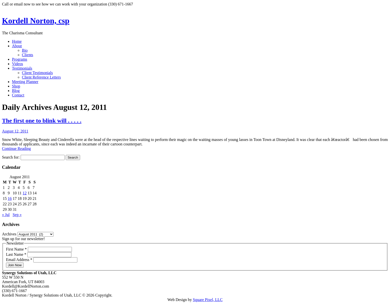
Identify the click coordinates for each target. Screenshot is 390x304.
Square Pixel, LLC (208, 300)
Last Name (16, 254)
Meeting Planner (25, 82)
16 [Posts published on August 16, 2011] (10, 198)
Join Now (15, 265)
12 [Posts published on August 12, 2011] (25, 193)
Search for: (11, 157)
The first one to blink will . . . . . (41, 120)
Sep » (17, 215)
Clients (27, 55)
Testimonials (22, 68)
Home (17, 41)
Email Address (19, 260)
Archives (9, 234)
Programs (19, 59)
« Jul (6, 215)
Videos (17, 64)
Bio (25, 50)
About (17, 46)
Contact (18, 95)
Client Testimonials (37, 73)
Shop (16, 86)
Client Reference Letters (41, 77)
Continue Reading (16, 148)
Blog (16, 90)
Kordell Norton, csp (35, 20)
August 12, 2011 (15, 131)
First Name (17, 249)
